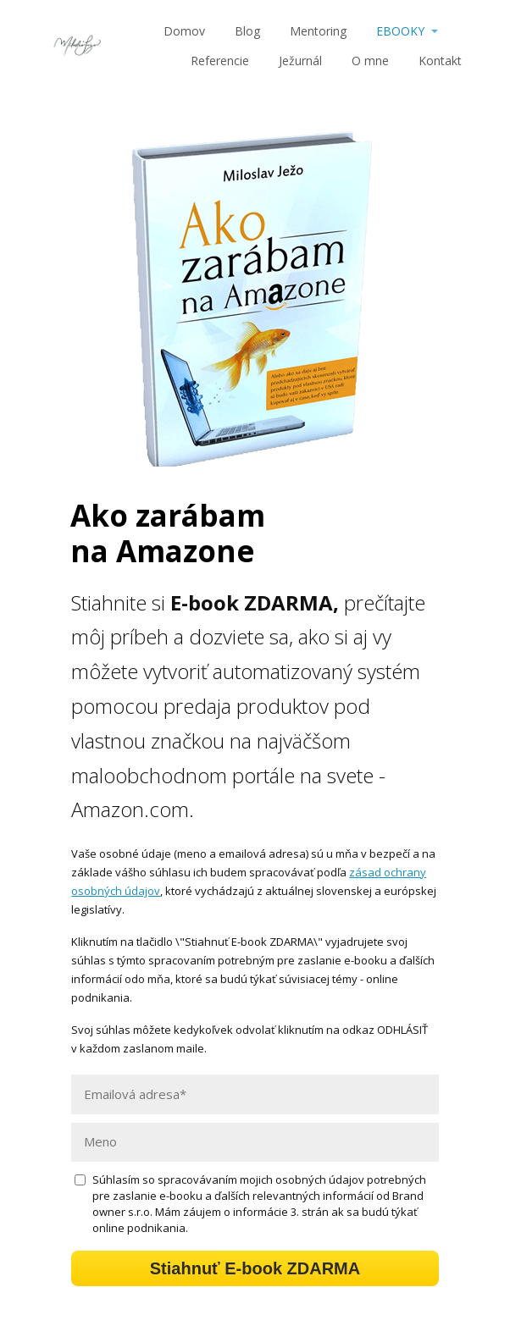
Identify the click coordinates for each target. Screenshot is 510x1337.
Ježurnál (300, 60)
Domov (184, 31)
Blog (247, 31)
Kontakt (440, 60)
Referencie (220, 60)
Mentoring (318, 31)
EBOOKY (400, 31)
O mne (370, 60)
